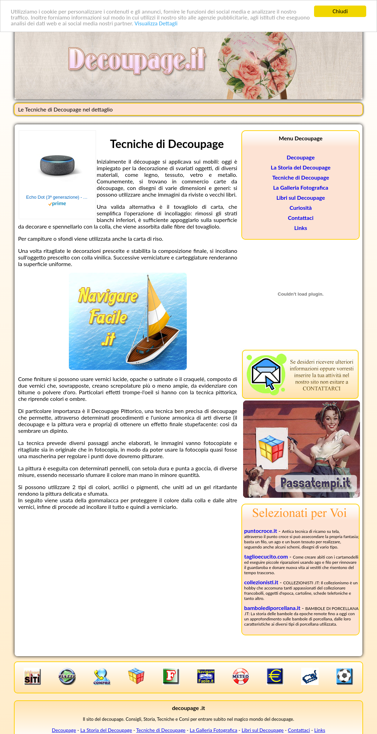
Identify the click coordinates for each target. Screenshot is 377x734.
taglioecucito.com (266, 556)
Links (300, 227)
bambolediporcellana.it (272, 607)
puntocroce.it (260, 530)
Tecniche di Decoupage (300, 177)
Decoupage (300, 157)
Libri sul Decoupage (300, 197)
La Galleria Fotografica (300, 187)
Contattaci (301, 217)
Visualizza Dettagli (156, 23)
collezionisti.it (261, 582)
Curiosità (301, 207)
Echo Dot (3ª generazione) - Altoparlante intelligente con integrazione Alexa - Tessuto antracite (57, 197)
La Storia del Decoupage (301, 167)
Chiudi (340, 11)
